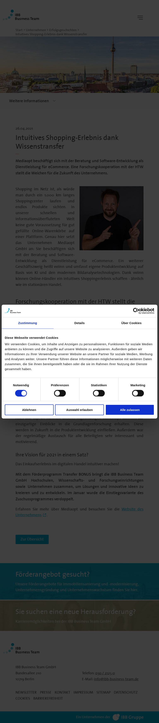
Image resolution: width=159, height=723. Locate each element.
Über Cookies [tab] (131, 322)
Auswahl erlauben (79, 410)
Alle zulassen (130, 410)
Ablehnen (29, 410)
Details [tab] (79, 322)
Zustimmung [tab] (27, 322)
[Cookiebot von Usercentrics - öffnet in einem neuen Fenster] (136, 311)
